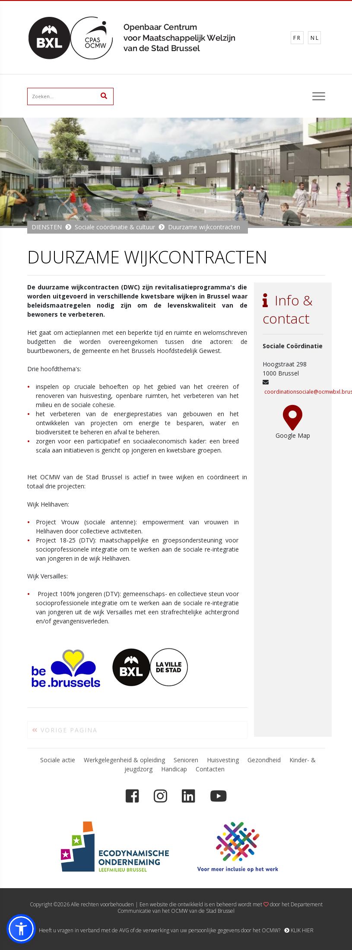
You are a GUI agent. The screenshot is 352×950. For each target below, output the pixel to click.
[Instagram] (160, 796)
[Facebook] (132, 796)
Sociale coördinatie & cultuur (115, 227)
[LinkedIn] (188, 796)
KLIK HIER (299, 930)
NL (315, 38)
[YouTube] (218, 796)
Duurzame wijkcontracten (204, 227)
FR (297, 38)
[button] (21, 928)
